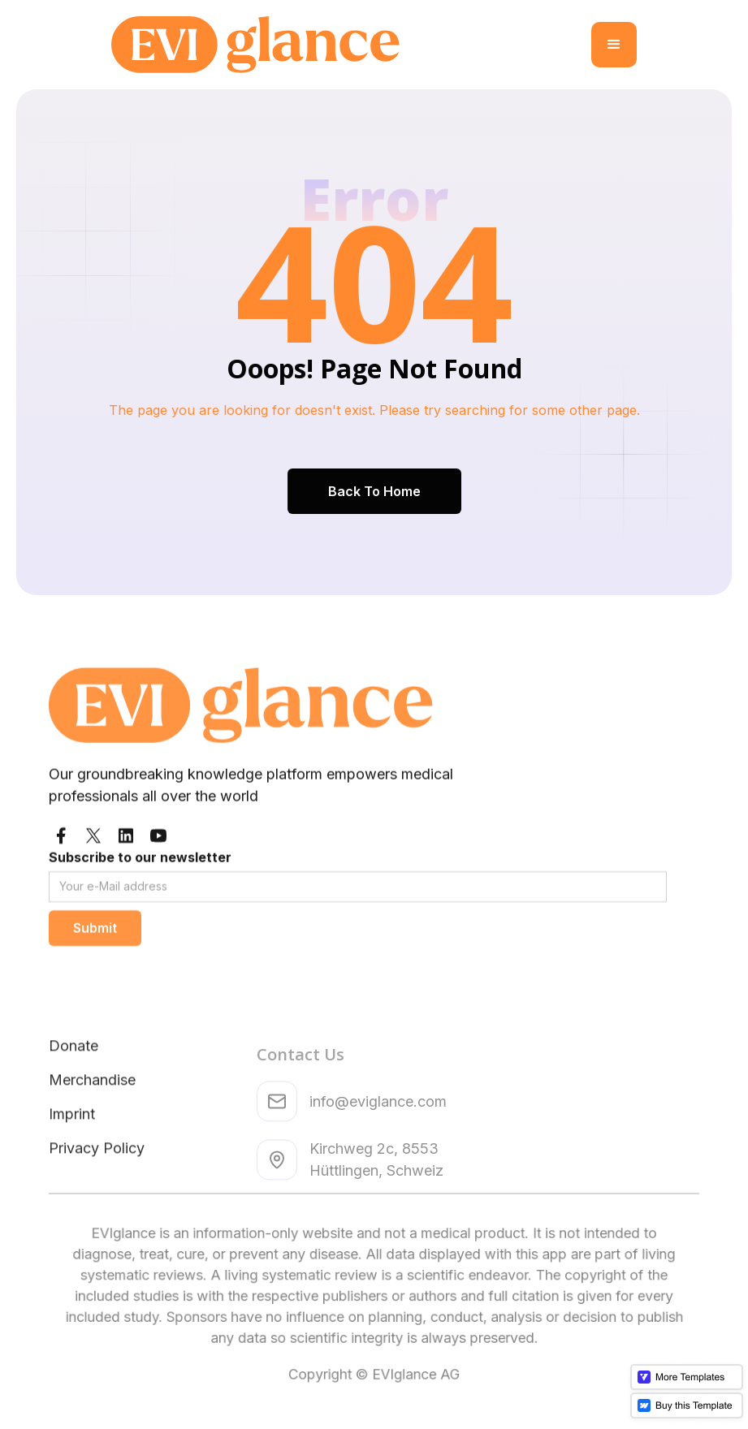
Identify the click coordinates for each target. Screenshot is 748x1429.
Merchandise (92, 1135)
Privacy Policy (97, 1203)
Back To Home (374, 489)
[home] (351, 44)
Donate (73, 1101)
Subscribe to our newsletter (140, 895)
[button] (614, 44)
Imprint (72, 1169)
